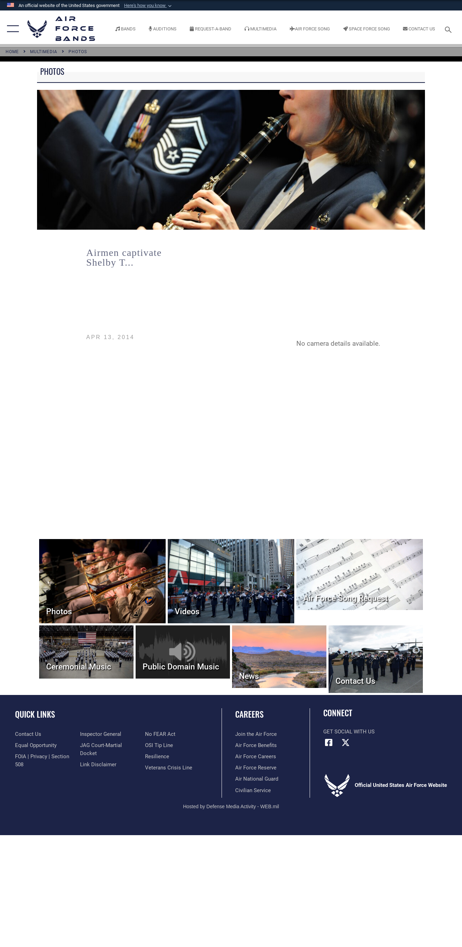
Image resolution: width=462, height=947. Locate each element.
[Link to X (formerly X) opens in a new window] (345, 742)
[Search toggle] (449, 28)
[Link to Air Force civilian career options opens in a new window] (253, 790)
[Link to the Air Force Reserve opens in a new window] (255, 768)
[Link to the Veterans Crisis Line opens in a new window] (168, 768)
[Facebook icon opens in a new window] (328, 742)
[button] (148, 5)
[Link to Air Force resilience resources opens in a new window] (157, 756)
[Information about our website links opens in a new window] (98, 764)
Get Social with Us (349, 732)
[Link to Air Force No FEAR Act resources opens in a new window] (160, 734)
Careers (249, 714)
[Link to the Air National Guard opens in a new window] (256, 779)
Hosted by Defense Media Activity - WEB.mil (231, 806)
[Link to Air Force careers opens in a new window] (255, 756)
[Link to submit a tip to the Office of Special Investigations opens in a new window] (159, 745)
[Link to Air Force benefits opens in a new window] (256, 745)
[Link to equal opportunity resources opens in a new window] (36, 745)
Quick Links (35, 714)
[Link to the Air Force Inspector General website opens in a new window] (100, 734)
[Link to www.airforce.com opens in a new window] (256, 734)
